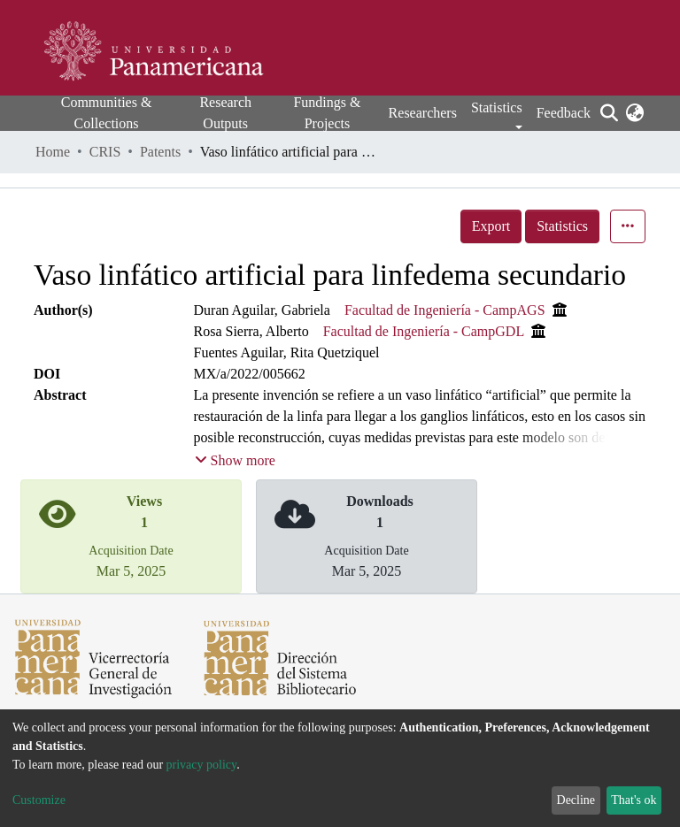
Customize (39, 800)
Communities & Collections (106, 113)
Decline (576, 800)
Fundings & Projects (326, 113)
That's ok (633, 800)
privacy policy (201, 764)
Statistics (562, 226)
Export (491, 226)
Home (52, 151)
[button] (634, 113)
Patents (160, 151)
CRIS (105, 151)
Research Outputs (225, 113)
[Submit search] (609, 113)
